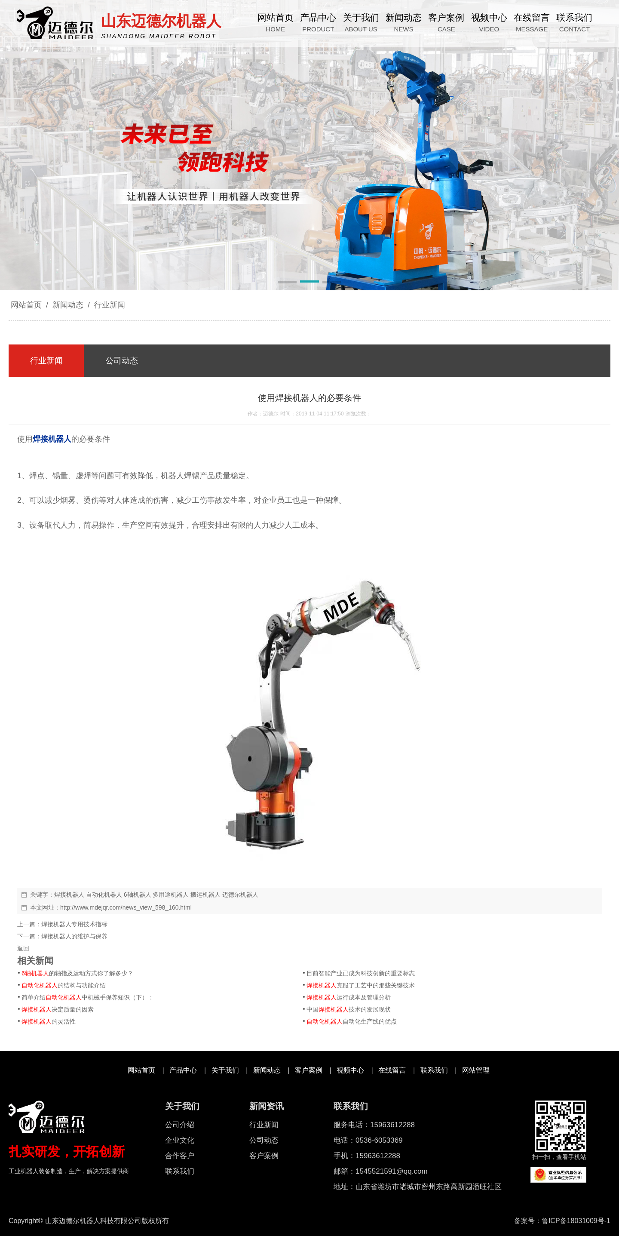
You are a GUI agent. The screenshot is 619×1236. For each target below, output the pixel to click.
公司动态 (264, 1140)
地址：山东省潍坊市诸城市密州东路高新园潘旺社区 (418, 1187)
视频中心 (350, 1070)
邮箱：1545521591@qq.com (381, 1171)
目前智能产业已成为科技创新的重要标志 (360, 973)
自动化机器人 (104, 894)
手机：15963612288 (367, 1156)
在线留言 (392, 1070)
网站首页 (26, 305)
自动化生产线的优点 (351, 1021)
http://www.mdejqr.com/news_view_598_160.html (126, 907)
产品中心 (183, 1070)
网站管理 (476, 1070)
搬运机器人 (205, 894)
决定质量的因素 (57, 1009)
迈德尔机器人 (240, 894)
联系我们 (434, 1070)
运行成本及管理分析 (348, 997)
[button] (287, 283)
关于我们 (225, 1070)
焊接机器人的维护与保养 (74, 936)
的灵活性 (48, 1021)
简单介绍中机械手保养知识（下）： (87, 997)
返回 (23, 948)
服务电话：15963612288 (374, 1125)
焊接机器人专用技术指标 (74, 924)
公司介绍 (179, 1125)
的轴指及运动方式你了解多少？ (77, 973)
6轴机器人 (137, 894)
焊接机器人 (69, 894)
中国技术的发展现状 (348, 1009)
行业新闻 (108, 305)
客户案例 (308, 1070)
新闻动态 (68, 305)
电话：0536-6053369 (368, 1140)
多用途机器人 (171, 894)
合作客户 (179, 1156)
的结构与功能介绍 (63, 985)
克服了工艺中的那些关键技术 (360, 985)
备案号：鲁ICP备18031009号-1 (562, 1220)
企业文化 (179, 1140)
